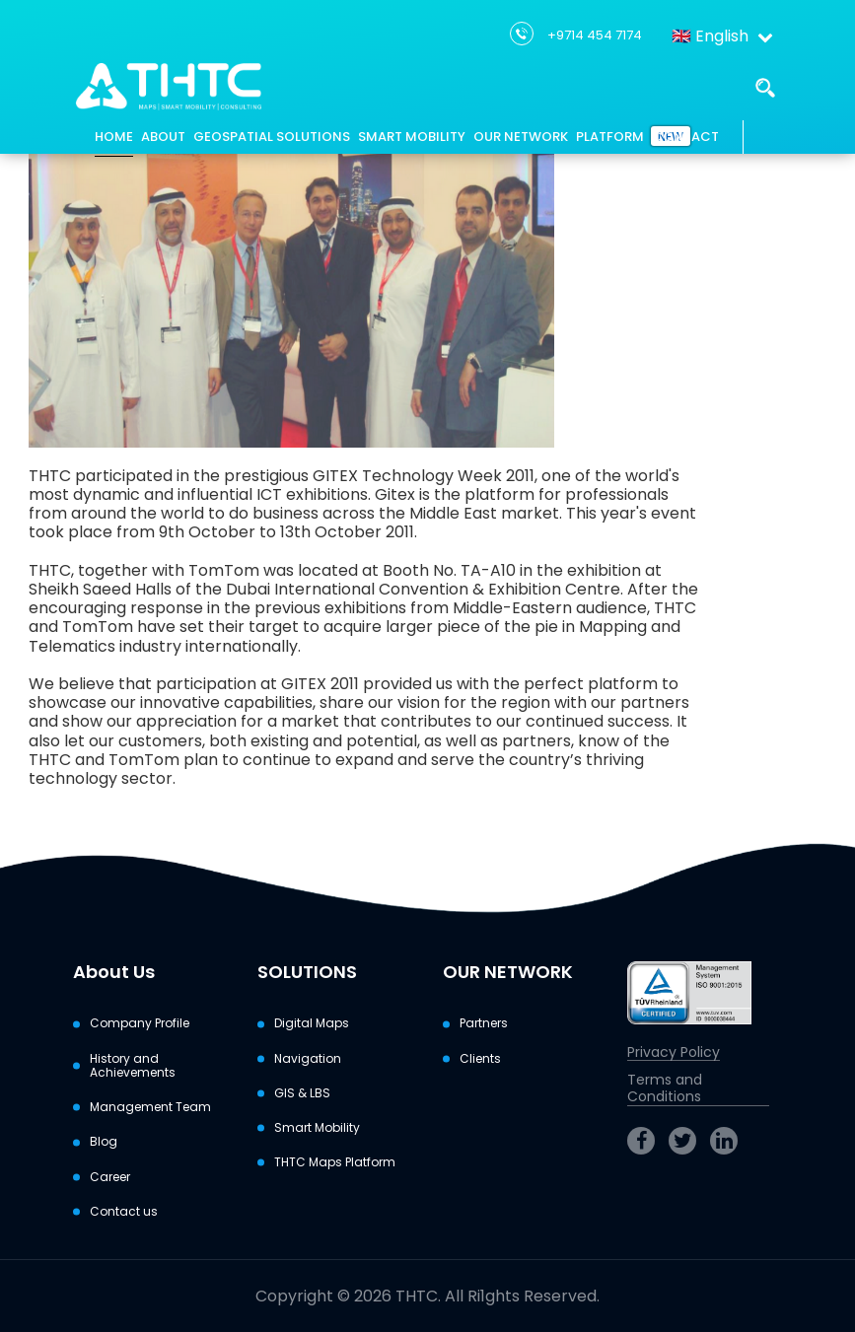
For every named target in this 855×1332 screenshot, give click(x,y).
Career (110, 1177)
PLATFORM (610, 136)
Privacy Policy (673, 1053)
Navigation (307, 1059)
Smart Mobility (317, 1128)
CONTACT (685, 136)
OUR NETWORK (520, 136)
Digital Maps (311, 1023)
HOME (114, 136)
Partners (484, 1023)
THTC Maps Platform (334, 1162)
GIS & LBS (302, 1093)
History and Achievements (133, 1066)
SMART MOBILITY (411, 136)
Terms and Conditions (664, 1089)
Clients (480, 1059)
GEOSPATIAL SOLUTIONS (271, 136)
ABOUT (163, 136)
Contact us (124, 1212)
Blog (103, 1142)
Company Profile (139, 1023)
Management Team (150, 1107)
